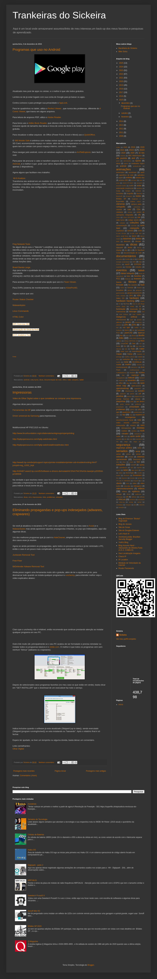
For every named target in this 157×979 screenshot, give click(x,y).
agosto (138, 161)
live (140, 343)
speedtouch (123, 467)
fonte (122, 287)
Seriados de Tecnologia (37, 819)
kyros (127, 330)
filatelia (119, 282)
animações (123, 169)
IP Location (123, 560)
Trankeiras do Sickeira (59, 15)
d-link (140, 231)
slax (117, 462)
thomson (127, 475)
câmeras (120, 204)
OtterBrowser (129, 391)
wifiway (142, 497)
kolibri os (138, 327)
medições (126, 359)
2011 (121, 132)
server (138, 454)
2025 (121, 63)
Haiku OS (120, 298)
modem (128, 364)
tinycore (124, 478)
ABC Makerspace (135, 155)
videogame (137, 486)
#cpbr (118, 147)
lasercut (141, 333)
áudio (131, 185)
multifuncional (134, 370)
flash (142, 285)
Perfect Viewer (54, 108)
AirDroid (16, 164)
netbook (131, 378)
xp (135, 505)
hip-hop (126, 304)
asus (117, 183)
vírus (128, 494)
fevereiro (125, 117)
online (134, 383)
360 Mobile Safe (22, 140)
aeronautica (127, 161)
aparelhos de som (126, 175)
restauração (120, 425)
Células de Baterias (36, 835)
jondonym (138, 322)
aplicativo (140, 175)
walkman (138, 494)
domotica (119, 259)
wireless (132, 499)
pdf (140, 394)
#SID (125, 147)
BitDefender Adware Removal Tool (28, 566)
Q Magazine (33, 941)
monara (139, 364)
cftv (139, 215)
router (118, 436)
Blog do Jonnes (125, 524)
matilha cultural (129, 357)
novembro (132, 380)
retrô (142, 425)
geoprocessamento (134, 293)
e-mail (139, 259)
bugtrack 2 (136, 199)
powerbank (120, 407)
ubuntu (119, 483)
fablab (141, 270)
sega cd (137, 441)
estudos (138, 267)
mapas (119, 354)
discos (139, 247)
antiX (142, 172)
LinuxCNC (124, 343)
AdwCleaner (59, 537)
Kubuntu (119, 330)
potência (138, 404)
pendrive (119, 396)
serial (138, 451)
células (130, 212)
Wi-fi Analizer (19, 178)
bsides (138, 196)
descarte (127, 241)
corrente (133, 225)
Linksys (118, 341)
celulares (119, 212)
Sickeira (123, 635)
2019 (121, 85)
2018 (121, 89)
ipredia (139, 320)
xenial (139, 502)
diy (126, 250)
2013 (121, 125)
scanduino (138, 439)
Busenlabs (120, 201)
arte (140, 180)
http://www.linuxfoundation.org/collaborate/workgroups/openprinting (43, 433)
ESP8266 (137, 264)
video (135, 483)
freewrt (139, 287)
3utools (122, 155)
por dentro (140, 401)
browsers (129, 196)
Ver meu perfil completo (126, 639)
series (118, 454)
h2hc (139, 295)
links (44, 497)
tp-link (140, 478)
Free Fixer (17, 560)
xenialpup (119, 505)
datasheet (127, 239)
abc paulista (121, 158)
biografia (130, 193)
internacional (121, 320)
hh (119, 304)
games (129, 290)
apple (121, 177)
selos (139, 448)
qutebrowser (138, 412)
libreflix (141, 335)
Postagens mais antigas (96, 771)
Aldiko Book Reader (37, 123)
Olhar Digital (18, 749)
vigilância (136, 491)
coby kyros (34, 380)
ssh (132, 467)
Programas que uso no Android (36, 50)
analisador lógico (137, 163)
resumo (133, 425)
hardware (134, 298)
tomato (132, 478)
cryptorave (120, 231)
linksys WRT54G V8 (131, 341)
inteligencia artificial (126, 317)
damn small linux (122, 236)
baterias (138, 191)
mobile (118, 364)
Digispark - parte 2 (35, 865)
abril (133, 158)
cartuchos (137, 207)
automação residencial (124, 188)
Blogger (91, 965)
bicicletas (119, 193)
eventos (121, 270)
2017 (121, 92)
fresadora (119, 290)
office (64, 380)
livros (118, 346)
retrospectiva (126, 428)
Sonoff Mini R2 (34, 911)
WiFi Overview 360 (21, 324)
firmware (119, 285)
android (26, 380)
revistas (140, 428)
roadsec (124, 431)
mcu (117, 359)
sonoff (133, 465)
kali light (126, 327)
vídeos (124, 491)
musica (132, 372)
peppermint (138, 396)
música (141, 372)
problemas (51, 497)
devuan (138, 241)
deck (117, 241)
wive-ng (122, 502)
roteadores (137, 434)
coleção (122, 223)
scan (131, 439)
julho (126, 325)
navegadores (120, 378)
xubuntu (141, 505)
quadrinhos (126, 412)
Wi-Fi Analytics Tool (22, 335)
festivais (128, 279)
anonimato (132, 172)
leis (121, 335)
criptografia (134, 228)
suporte (139, 467)
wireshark (141, 499)
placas (137, 399)
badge (118, 191)
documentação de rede (53, 380)
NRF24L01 (32, 880)
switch (118, 470)
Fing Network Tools (21, 244)
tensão (139, 473)
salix (125, 436)
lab (133, 330)
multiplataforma (121, 372)
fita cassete (132, 285)
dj (131, 250)
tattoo (121, 473)
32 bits (141, 153)
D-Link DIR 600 (136, 233)
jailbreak (119, 322)
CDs (138, 209)
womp (131, 502)
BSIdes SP (121, 199)
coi (143, 220)
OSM (118, 391)
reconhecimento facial (124, 420)
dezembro (125, 103)
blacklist (139, 193)
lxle (126, 349)
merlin (118, 362)
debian (138, 239)
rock (142, 430)
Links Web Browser (135, 338)
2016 (121, 96)
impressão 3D (135, 309)
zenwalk (121, 507)
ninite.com (54, 647)
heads (142, 301)
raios (117, 415)
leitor (127, 335)
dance (134, 236)
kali (117, 327)
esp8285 (119, 267)
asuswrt (139, 183)
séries (128, 454)
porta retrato (125, 404)
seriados (122, 451)
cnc (138, 217)
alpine (126, 163)
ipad (131, 320)
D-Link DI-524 (121, 233)
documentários (126, 256)
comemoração (121, 225)
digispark (119, 247)
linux (142, 341)
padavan (123, 394)
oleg (127, 383)
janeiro (128, 322)
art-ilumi (134, 180)
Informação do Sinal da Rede (26, 329)
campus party (136, 204)
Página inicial (60, 771)
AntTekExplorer (84, 152)
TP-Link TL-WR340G (123, 481)
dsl (133, 259)
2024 (121, 67)
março (130, 354)
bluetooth (119, 196)
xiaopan (128, 505)
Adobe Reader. (54, 117)
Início (121, 704)
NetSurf (141, 378)
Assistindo (32, 804)
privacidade (134, 407)
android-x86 (137, 166)
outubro (124, 113)
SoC (138, 462)
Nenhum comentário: (47, 376)
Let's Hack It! (124, 534)
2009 (121, 136)
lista (133, 343)
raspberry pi (139, 415)
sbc (125, 439)
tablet (81, 380)
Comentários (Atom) (28, 775)
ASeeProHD (71, 288)
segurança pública (124, 448)
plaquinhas (120, 401)
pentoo (129, 396)
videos (141, 488)
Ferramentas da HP (22, 410)
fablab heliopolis (127, 273)
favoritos (137, 276)
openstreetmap (122, 388)
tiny (117, 478)
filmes (132, 281)
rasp (131, 415)
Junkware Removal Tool (24, 555)
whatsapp (119, 497)
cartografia (120, 207)
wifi (127, 497)
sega (126, 441)
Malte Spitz (124, 351)
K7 (141, 325)
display (119, 250)
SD (117, 441)
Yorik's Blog (123, 542)
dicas (41, 380)
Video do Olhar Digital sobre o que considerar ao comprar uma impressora (47, 398)
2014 (121, 121)
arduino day (140, 177)
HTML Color (18, 317)
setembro (120, 457)
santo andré (135, 436)
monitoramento (121, 367)
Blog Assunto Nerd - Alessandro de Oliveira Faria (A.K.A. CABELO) (130, 547)
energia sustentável (122, 262)
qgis (117, 412)
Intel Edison (123, 314)
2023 (121, 70)
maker (141, 349)
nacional (135, 375)
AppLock (63, 103)
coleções (134, 222)
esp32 (127, 264)
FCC (118, 279)
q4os (139, 409)
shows (130, 457)
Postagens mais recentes (24, 771)
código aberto (133, 220)
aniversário (120, 172)
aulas (139, 185)
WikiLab (122, 499)
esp (140, 262)
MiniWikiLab (136, 362)
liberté (134, 335)
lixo (125, 346)
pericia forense (122, 399)
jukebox (118, 325)
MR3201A (134, 367)
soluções (75, 380)
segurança (123, 444)
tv (141, 481)
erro (30, 497)
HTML (132, 306)
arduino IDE (123, 180)
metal (126, 362)
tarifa (142, 470)
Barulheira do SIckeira (128, 48)
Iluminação (120, 309)
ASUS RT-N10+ (128, 183)
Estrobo (128, 267)
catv (129, 209)
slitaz (124, 462)
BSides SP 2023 (34, 926)
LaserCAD (128, 333)
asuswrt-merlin (121, 185)
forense (130, 287)
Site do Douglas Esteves (129, 530)
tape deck (135, 470)
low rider (139, 346)
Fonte (14, 356)
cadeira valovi (135, 201)
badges (127, 191)
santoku (119, 439)
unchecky (70, 575)
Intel (143, 312)
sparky (141, 465)
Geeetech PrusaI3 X (36, 895)
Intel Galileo (137, 314)
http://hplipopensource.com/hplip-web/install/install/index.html (41, 445)
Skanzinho (137, 459)
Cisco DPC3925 (128, 217)
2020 (121, 81)
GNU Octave (120, 295)
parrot (132, 394)
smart (131, 462)
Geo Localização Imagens (129, 553)
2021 (121, 78)
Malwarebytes (19, 305)
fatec (128, 276)
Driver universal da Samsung (26, 416)
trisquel (135, 481)
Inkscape (133, 311)
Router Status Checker (23, 299)
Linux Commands (21, 311)
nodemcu (122, 380)
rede (69, 380)
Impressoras (22, 392)
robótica (134, 431)
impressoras (37, 497)
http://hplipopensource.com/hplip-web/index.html (35, 439)
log (131, 346)
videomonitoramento (124, 489)
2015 (121, 100)
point (131, 401)
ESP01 (118, 264)
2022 (121, 74)
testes (118, 475)
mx (123, 375)
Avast (91, 526)
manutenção (136, 351)
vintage (119, 494)
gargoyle (139, 290)
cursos (130, 231)
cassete (119, 209)
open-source (136, 386)
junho (134, 325)
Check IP (122, 556)
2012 (121, 129)
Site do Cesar (124, 527)
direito (130, 247)
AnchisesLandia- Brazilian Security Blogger (129, 538)
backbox (139, 188)
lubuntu (118, 349)
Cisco (118, 217)
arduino (129, 177)
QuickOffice (89, 135)
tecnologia (130, 473)
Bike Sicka (123, 51)
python (132, 409)
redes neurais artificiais (127, 423)
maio (133, 349)
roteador (125, 434)
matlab (140, 357)
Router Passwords (126, 568)
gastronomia (120, 293)
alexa (118, 163)
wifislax (134, 497)
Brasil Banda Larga (21, 267)
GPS (131, 295)
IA (140, 306)
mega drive (138, 359)
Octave (142, 380)
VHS (127, 483)
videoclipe (127, 486)
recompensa (130, 417)
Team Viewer (70, 282)
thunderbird (137, 475)
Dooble (127, 259)
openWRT (137, 388)
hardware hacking (125, 301)
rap (123, 415)
